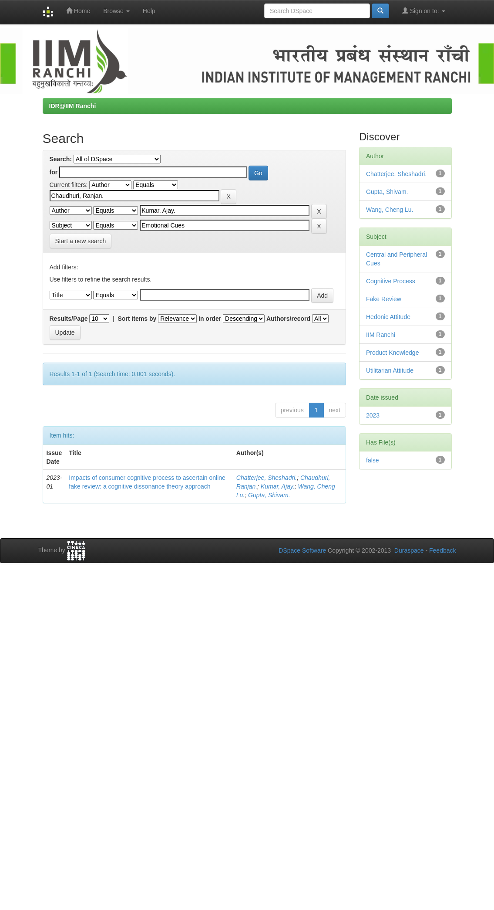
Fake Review (383, 298)
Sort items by (137, 318)
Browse (116, 10)
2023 (373, 415)
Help (149, 10)
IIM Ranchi (380, 334)
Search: (61, 159)
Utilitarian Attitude (389, 370)
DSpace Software (302, 550)
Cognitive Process (390, 281)
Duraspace (409, 550)
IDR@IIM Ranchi (72, 105)
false (372, 460)
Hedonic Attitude (388, 316)
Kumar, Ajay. (278, 486)
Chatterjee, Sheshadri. (266, 477)
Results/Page (69, 318)
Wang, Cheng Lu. (389, 209)
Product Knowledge (392, 352)
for (54, 172)
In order (209, 318)
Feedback (442, 550)
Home (78, 10)
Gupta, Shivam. (269, 495)
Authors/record (288, 318)
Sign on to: (423, 10)
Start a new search (80, 241)
